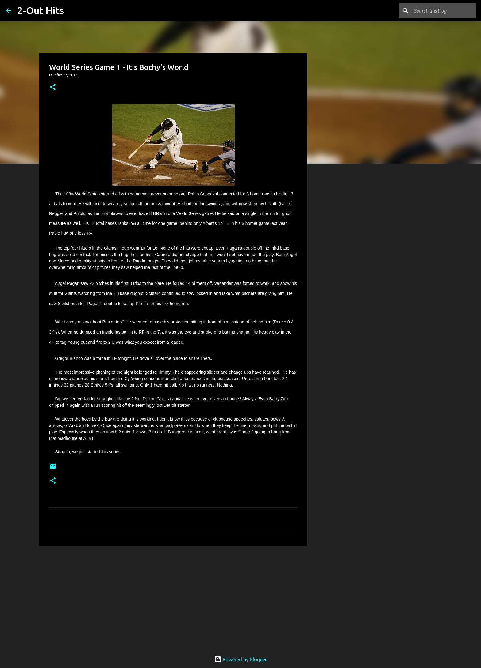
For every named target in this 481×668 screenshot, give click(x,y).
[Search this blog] (444, 10)
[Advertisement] (173, 598)
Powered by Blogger (240, 659)
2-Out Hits (40, 10)
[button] (52, 87)
